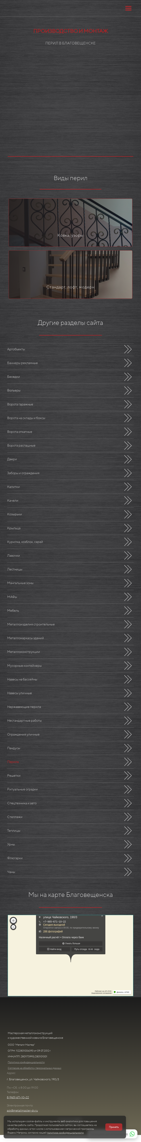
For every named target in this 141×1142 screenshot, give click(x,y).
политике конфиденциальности (65, 1132)
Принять (114, 1127)
